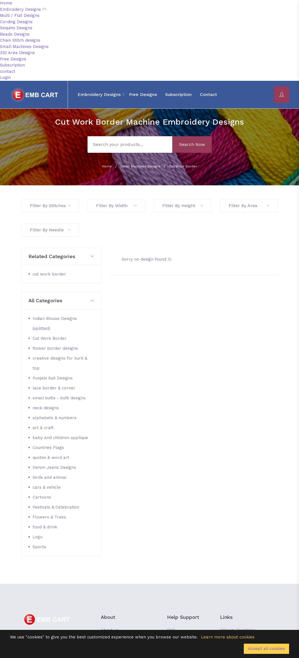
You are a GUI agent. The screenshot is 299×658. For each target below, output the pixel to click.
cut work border (49, 274)
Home (6, 3)
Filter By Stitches (50, 205)
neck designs (46, 407)
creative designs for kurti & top (60, 363)
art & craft (43, 427)
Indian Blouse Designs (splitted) (55, 323)
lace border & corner (54, 388)
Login (5, 77)
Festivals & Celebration (56, 507)
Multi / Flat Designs (19, 15)
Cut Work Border (183, 166)
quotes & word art (51, 457)
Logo (38, 536)
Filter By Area (249, 205)
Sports (39, 546)
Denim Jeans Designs (54, 467)
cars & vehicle (47, 487)
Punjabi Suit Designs (53, 378)
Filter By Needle (50, 229)
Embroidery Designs (23, 9)
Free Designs (13, 59)
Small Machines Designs (24, 46)
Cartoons (42, 497)
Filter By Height (182, 205)
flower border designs (55, 348)
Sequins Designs (16, 27)
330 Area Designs (17, 52)
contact (7, 71)
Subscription (12, 65)
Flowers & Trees (49, 517)
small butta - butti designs (59, 397)
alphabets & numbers (54, 417)
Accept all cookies (266, 648)
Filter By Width (116, 205)
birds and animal (50, 477)
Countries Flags (48, 447)
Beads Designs (15, 34)
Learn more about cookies (228, 637)
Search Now (192, 144)
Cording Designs (16, 21)
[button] (61, 256)
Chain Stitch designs (20, 40)
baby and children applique (60, 437)
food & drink (45, 527)
